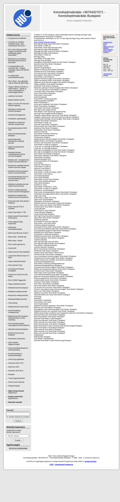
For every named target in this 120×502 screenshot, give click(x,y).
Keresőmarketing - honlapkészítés (14, 311)
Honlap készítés (90, 461)
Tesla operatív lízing (15, 265)
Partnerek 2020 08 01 (15, 371)
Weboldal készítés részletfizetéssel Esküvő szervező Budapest (16, 154)
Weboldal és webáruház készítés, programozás (16, 123)
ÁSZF (52, 465)
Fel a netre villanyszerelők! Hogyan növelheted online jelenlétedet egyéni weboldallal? (17, 52)
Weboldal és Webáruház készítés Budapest (16, 110)
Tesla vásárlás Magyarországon (14, 343)
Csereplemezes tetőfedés (17, 38)
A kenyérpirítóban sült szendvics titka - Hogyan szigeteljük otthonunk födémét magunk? (18, 69)
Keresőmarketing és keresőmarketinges (15, 354)
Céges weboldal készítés (17, 261)
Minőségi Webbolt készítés (17, 299)
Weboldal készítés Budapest (18, 288)
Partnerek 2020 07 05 (15, 363)
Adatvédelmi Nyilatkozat (64, 465)
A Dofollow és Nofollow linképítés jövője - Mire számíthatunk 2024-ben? (16, 44)
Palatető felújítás (14, 386)
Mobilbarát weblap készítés (17, 292)
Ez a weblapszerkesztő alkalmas (108, 46)
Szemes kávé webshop (16, 382)
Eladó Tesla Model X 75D (17, 212)
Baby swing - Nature (15, 241)
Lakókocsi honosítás (15, 96)
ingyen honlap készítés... (107, 51)
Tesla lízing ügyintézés (16, 359)
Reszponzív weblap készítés (18, 295)
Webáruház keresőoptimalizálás (15, 228)
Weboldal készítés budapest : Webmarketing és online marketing (18, 318)
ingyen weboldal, (108, 49)
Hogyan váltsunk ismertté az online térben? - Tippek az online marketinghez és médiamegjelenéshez (18, 89)
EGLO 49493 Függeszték (17, 280)
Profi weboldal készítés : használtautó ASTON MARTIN (18, 324)
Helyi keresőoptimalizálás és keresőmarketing (18, 349)
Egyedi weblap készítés (16, 100)
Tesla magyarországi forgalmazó (15, 223)
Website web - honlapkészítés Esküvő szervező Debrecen (18, 161)
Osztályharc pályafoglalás (17, 119)
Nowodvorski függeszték (16, 115)
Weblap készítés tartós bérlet (18, 307)
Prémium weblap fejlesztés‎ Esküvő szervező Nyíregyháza (18, 191)
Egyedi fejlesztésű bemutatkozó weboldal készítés (16, 141)
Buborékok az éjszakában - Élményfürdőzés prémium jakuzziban (17, 60)
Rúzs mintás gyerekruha (16, 244)
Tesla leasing (12, 303)
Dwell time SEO (13, 367)
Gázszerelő (12, 248)
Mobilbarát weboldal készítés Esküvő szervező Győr (18, 185)
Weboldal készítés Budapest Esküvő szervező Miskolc (18, 172)
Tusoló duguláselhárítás (16, 378)
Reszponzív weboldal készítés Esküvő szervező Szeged (18, 166)
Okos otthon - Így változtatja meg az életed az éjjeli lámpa (18, 82)
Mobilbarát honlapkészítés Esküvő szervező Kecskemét (18, 196)
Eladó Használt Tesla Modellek (19, 252)
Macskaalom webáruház (16, 339)
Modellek (11, 374)
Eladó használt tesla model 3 (18, 233)
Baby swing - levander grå (17, 237)
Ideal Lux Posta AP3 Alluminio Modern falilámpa (18, 104)
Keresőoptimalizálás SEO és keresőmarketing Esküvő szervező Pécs (18, 178)
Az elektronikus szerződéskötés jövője (16, 76)
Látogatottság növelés (107, 74)
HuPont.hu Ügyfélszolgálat (18, 448)
